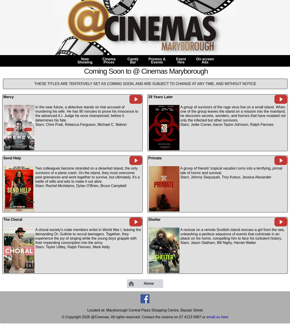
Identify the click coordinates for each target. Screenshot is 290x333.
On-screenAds (205, 60)
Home (141, 283)
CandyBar (133, 60)
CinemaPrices (109, 60)
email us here (217, 317)
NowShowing (85, 60)
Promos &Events (157, 60)
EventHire (181, 60)
